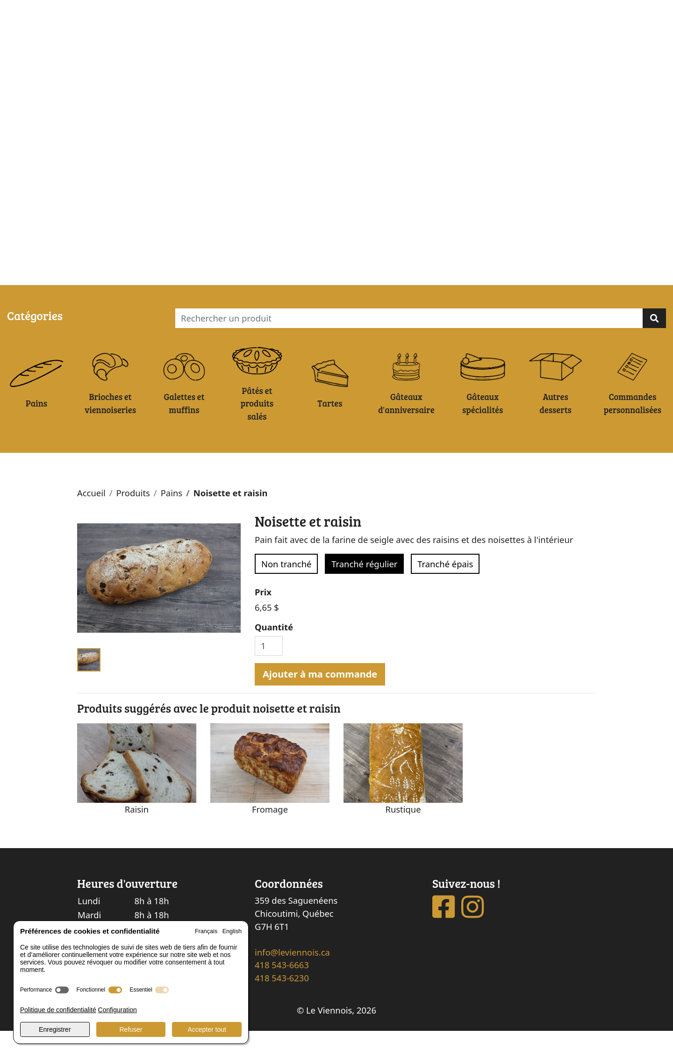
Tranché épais (445, 590)
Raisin (137, 835)
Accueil (91, 519)
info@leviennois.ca (292, 978)
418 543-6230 (282, 1004)
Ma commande (81, 274)
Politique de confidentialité (58, 1010)
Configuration (117, 1010)
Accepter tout (206, 1029)
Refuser (130, 1029)
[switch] (62, 990)
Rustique (403, 835)
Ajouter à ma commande (320, 700)
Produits (133, 519)
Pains (171, 519)
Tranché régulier (364, 590)
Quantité (274, 653)
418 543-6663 (282, 991)
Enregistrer (55, 1029)
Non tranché (286, 590)
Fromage (270, 835)
